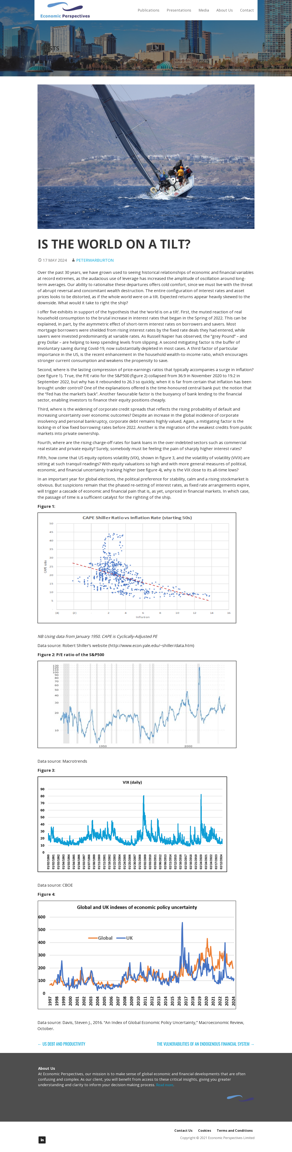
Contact (247, 10)
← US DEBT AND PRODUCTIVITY (61, 1044)
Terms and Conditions (235, 1130)
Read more (164, 1085)
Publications (148, 10)
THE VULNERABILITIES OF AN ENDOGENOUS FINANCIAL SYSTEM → (205, 1044)
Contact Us (183, 1130)
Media (204, 10)
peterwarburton (95, 260)
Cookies (204, 1130)
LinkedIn (42, 1139)
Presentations (179, 10)
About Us (224, 10)
